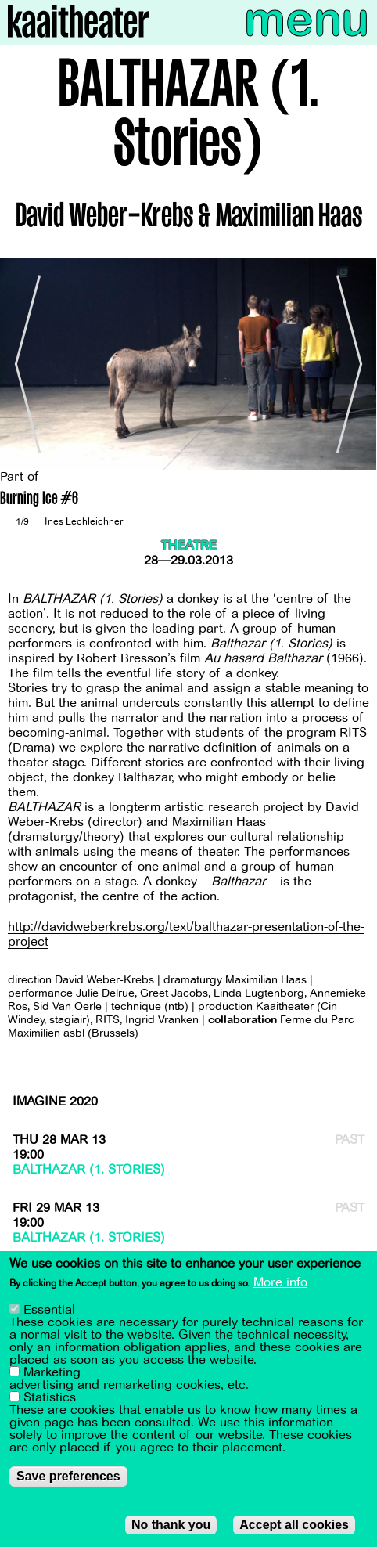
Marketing (52, 1372)
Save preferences (68, 1476)
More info (280, 1283)
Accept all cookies (294, 1524)
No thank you (170, 1524)
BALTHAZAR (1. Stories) (89, 1169)
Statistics (49, 1397)
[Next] (353, 363)
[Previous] (23, 363)
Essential (49, 1310)
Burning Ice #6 (39, 500)
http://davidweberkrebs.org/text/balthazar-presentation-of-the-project (186, 934)
